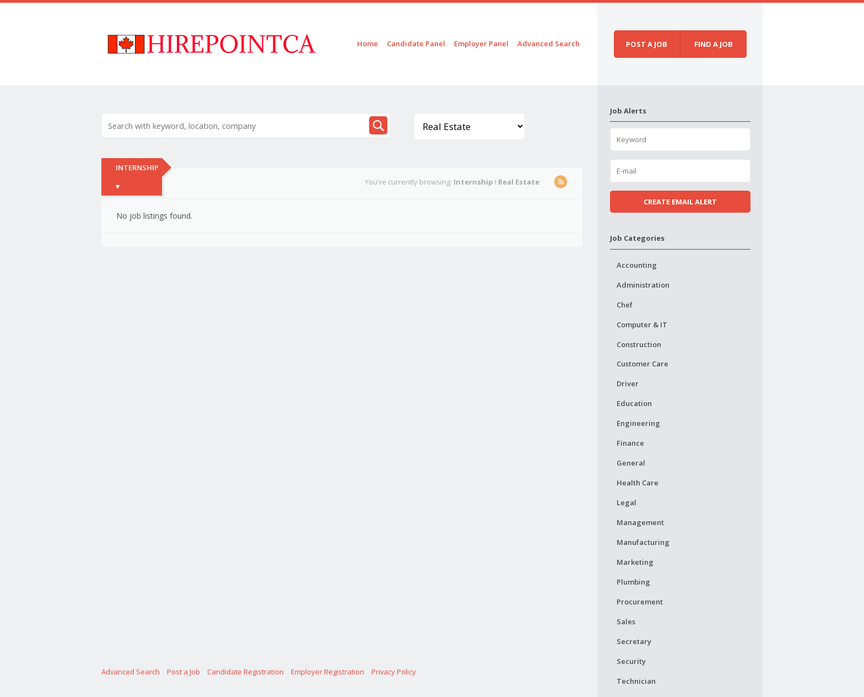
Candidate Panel (416, 43)
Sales (626, 621)
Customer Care (642, 364)
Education (634, 403)
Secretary (634, 641)
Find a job (713, 44)
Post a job (646, 44)
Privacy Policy (393, 672)
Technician (636, 681)
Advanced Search (548, 43)
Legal (626, 502)
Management (640, 522)
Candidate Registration (245, 672)
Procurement (640, 602)
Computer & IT (642, 324)
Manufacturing (643, 542)
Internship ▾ (137, 177)
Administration (643, 285)
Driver (628, 383)
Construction (639, 344)
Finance (630, 443)
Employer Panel (481, 43)
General (631, 463)
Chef (625, 305)
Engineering (638, 423)
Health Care (637, 483)
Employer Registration (327, 672)
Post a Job (183, 672)
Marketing (635, 562)
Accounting (637, 265)
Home (367, 43)
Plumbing (633, 582)
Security (631, 661)
